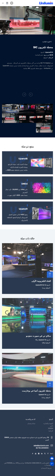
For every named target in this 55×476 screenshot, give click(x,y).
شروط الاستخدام (46, 474)
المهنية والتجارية (48, 429)
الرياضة (50, 436)
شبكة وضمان (31, 429)
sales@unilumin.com (41, 451)
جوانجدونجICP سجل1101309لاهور (14, 468)
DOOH (50, 434)
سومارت (46, 470)
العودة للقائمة (47, 42)
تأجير (51, 431)
